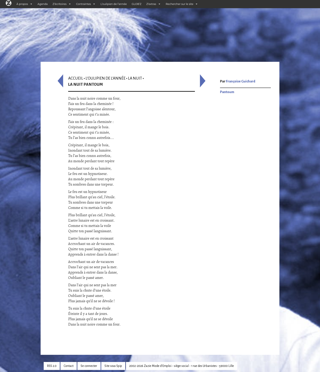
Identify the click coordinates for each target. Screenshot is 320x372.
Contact (68, 365)
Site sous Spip (113, 365)
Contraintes (83, 4)
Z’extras (151, 4)
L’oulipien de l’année (113, 4)
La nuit (135, 78)
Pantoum (227, 92)
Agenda (43, 4)
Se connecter (89, 365)
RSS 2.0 (52, 365)
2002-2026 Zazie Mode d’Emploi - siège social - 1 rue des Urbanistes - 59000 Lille (181, 365)
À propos (22, 4)
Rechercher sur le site (179, 4)
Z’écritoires (60, 4)
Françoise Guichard (240, 81)
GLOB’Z (136, 4)
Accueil (75, 78)
